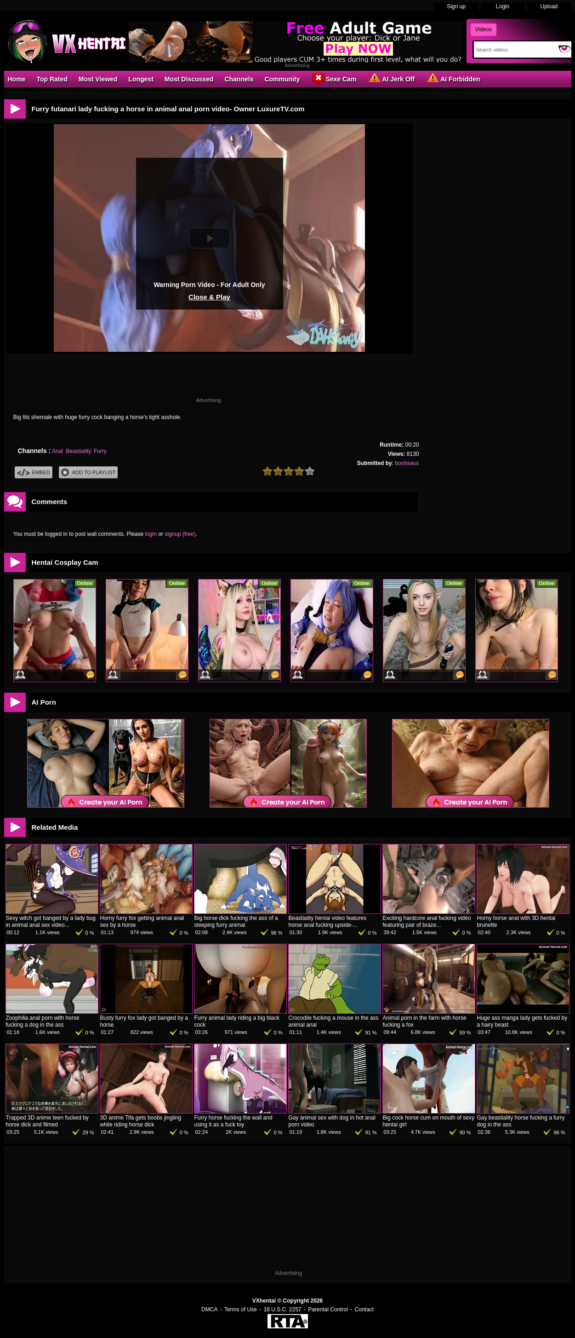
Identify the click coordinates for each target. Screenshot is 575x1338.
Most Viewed (98, 79)
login (151, 534)
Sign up (456, 6)
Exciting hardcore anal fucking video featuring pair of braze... (427, 921)
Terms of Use (240, 1309)
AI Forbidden (453, 78)
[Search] (514, 49)
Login (502, 6)
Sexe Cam (333, 78)
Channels (238, 79)
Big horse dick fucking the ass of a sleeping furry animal (236, 921)
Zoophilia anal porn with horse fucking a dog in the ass (43, 1021)
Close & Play (209, 297)
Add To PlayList (88, 473)
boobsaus (407, 463)
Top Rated (51, 79)
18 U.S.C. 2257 (282, 1309)
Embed (33, 472)
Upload (549, 6)
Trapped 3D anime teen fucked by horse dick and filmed (47, 1121)
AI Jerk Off (391, 78)
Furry (100, 451)
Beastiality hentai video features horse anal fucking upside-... (327, 921)
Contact (364, 1309)
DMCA (209, 1309)
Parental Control (328, 1309)
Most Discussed (189, 79)
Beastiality (78, 451)
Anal (57, 451)
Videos (483, 29)
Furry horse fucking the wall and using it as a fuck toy (233, 1121)
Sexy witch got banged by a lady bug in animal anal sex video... (51, 921)
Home (17, 79)
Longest (140, 79)
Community (282, 79)
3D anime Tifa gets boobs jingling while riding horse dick (141, 1121)
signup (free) (180, 534)
